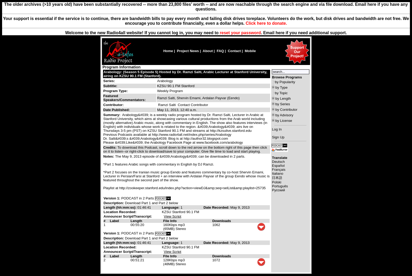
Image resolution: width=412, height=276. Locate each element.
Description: (114, 203)
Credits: (110, 147)
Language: (171, 207)
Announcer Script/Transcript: (128, 216)
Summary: (112, 115)
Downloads (221, 221)
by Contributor (286, 110)
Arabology (165, 81)
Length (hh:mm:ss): (120, 207)
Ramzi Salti (167, 105)
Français (278, 170)
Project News (188, 51)
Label (114, 221)
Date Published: (116, 110)
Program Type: (115, 91)
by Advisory (284, 115)
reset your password (240, 33)
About (208, 51)
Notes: (109, 156)
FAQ (220, 51)
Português (280, 186)
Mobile (250, 51)
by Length (283, 99)
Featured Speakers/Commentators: (124, 98)
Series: (109, 81)
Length (136, 221)
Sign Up (278, 137)
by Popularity (285, 82)
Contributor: (113, 105)
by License (283, 121)
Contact (234, 51)
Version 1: (112, 198)
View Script (172, 216)
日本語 (277, 178)
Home (168, 51)
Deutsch (278, 162)
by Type (281, 87)
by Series (282, 104)
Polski (276, 182)
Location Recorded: (120, 212)
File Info (170, 221)
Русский (278, 190)
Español (278, 166)
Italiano (277, 173)
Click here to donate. (266, 23)
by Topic (281, 93)
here (280, 33)
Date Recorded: (216, 207)
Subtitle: (110, 86)
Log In (277, 129)
